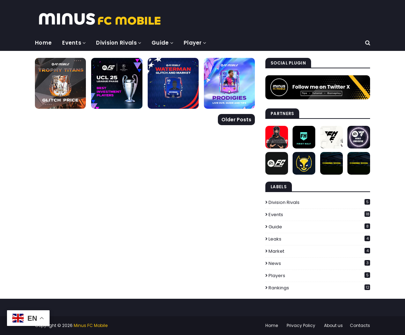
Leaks (319, 239)
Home (271, 325)
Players (319, 275)
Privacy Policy (301, 325)
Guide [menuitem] (160, 42)
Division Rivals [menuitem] (116, 42)
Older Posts (236, 119)
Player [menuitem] (193, 42)
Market (319, 251)
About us (333, 325)
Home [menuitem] (43, 42)
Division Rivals (319, 202)
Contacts (360, 325)
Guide (319, 226)
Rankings (319, 287)
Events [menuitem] (71, 42)
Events (319, 214)
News (319, 263)
